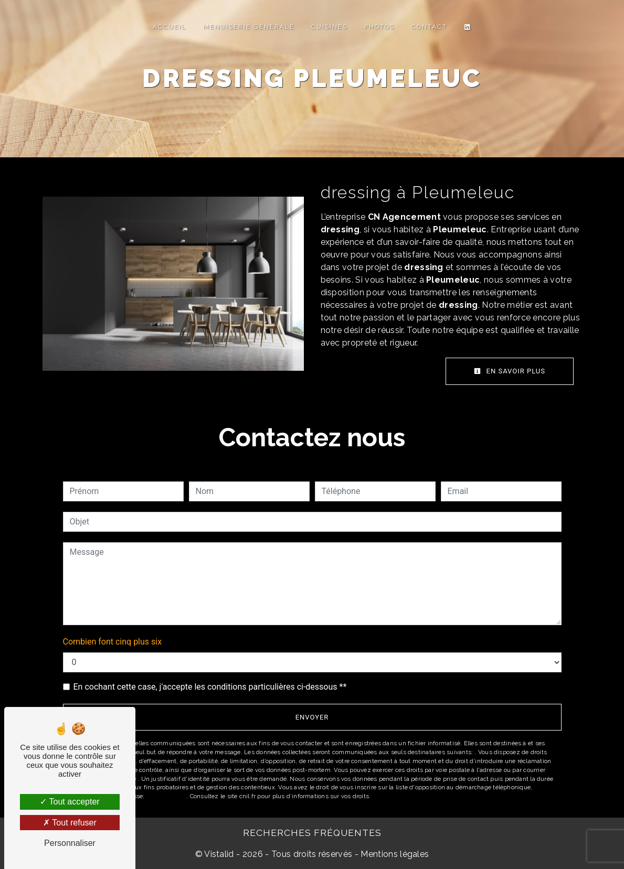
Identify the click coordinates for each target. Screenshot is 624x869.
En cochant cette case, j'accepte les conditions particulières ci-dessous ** (210, 687)
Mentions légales (393, 854)
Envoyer (312, 717)
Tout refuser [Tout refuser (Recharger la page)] (70, 822)
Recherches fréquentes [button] (312, 832)
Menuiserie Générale (248, 26)
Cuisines (329, 26)
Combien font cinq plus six (112, 642)
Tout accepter (69, 801)
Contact (429, 26)
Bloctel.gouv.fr (166, 796)
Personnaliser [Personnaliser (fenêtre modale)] (70, 843)
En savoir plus (509, 371)
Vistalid (219, 854)
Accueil (169, 26)
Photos (379, 26)
